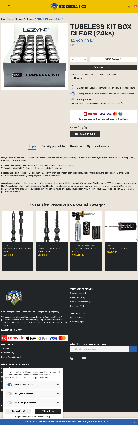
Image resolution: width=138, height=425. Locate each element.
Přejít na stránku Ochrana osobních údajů (33, 417)
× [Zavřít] (134, 422)
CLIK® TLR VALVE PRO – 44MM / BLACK (49, 250)
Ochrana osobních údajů (80, 302)
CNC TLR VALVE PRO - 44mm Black (17, 250)
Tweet (86, 128)
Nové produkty (7, 353)
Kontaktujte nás (77, 317)
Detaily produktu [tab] (53, 146)
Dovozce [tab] (76, 146)
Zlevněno (5, 348)
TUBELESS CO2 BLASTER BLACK (84, 250)
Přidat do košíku (113, 59)
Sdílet (80, 128)
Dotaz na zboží (85, 134)
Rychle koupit (103, 67)
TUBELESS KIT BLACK (117, 248)
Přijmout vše (48, 411)
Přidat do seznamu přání (82, 74)
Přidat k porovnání (106, 74)
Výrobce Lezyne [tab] (98, 146)
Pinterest (92, 128)
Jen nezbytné (18, 411)
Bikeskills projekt (77, 322)
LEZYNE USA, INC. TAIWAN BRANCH (84, 245)
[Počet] (79, 59)
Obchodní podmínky (78, 293)
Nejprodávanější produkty (12, 357)
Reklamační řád (77, 306)
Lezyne (5, 245)
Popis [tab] (32, 146)
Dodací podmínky (77, 297)
